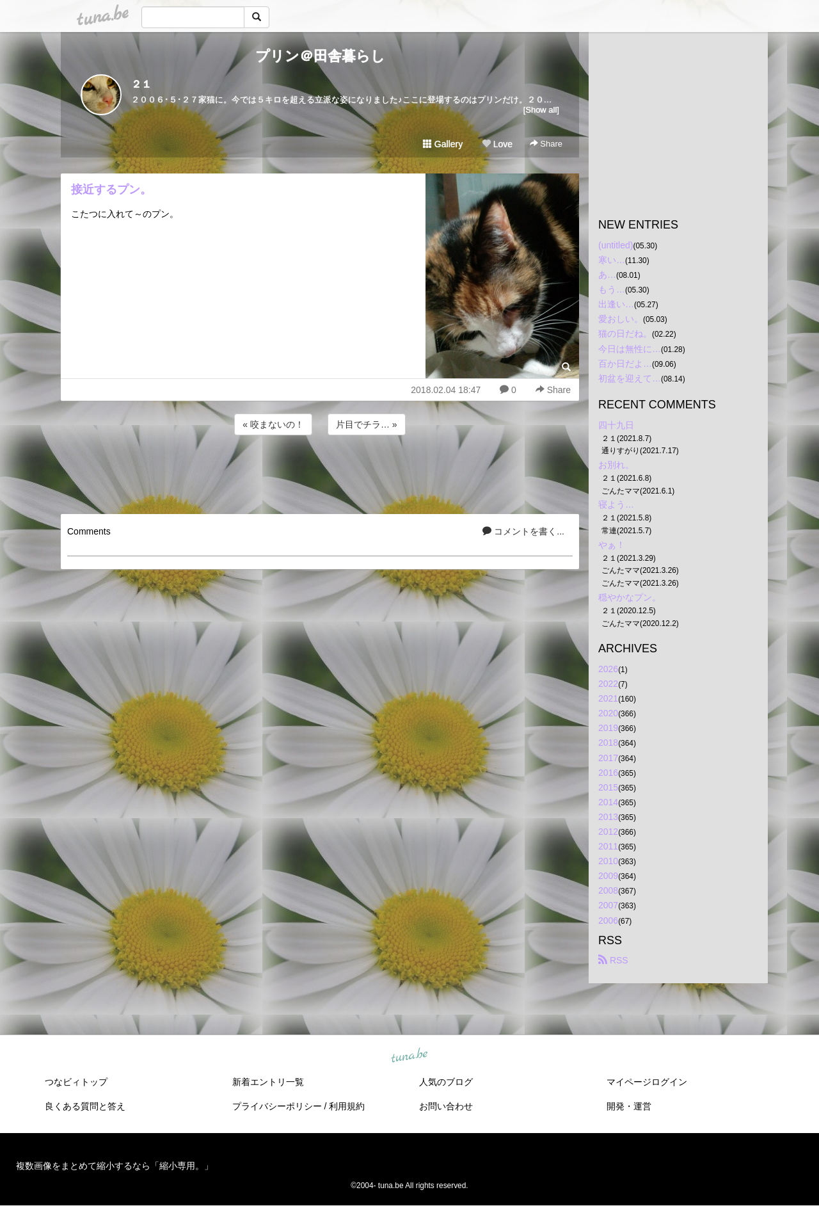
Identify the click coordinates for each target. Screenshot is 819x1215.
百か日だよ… (625, 363)
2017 (608, 758)
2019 (608, 728)
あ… (607, 275)
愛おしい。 (620, 319)
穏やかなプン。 (629, 597)
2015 (608, 787)
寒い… (611, 260)
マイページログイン (647, 1082)
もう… (611, 289)
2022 (608, 684)
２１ (141, 84)
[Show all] (541, 110)
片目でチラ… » (366, 424)
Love (497, 144)
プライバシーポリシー (277, 1106)
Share (546, 144)
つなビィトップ (76, 1082)
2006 (608, 920)
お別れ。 (616, 465)
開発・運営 (629, 1106)
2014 (608, 802)
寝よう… (616, 504)
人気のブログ (446, 1082)
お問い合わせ (446, 1106)
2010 (608, 861)
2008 (608, 890)
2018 (608, 742)
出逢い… (616, 304)
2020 (608, 713)
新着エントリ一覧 (268, 1082)
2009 (608, 876)
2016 (608, 773)
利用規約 (347, 1106)
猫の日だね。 (625, 333)
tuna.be (409, 1055)
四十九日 (616, 425)
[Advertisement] (320, 472)
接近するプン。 (111, 189)
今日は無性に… (629, 349)
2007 (608, 905)
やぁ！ (611, 545)
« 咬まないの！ (273, 424)
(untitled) (615, 245)
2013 (608, 817)
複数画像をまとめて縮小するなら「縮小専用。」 (114, 1166)
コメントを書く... (523, 531)
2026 (608, 669)
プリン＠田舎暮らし (320, 56)
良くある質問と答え (85, 1106)
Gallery (443, 144)
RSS (613, 960)
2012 (608, 831)
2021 (608, 698)
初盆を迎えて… (629, 378)
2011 (608, 846)
